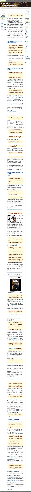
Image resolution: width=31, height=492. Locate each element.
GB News (9, 175)
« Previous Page (8, 489)
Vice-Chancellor (11, 477)
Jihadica (25, 49)
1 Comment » (13, 270)
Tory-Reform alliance (19, 148)
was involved (18, 473)
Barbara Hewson (26, 41)
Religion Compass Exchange (27, 59)
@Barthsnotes (3, 16)
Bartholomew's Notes (6, 3)
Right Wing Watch (26, 36)
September (15, 115)
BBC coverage (13, 338)
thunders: (10, 236)
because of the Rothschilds (16, 99)
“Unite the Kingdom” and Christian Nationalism (13, 419)
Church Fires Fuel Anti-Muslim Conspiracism (3, 23)
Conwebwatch (26, 34)
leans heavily (15, 314)
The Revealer (26, 51)
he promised (12, 486)
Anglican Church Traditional (14, 480)
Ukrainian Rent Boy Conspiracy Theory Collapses (3, 28)
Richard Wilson (26, 32)
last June (14, 304)
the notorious (18, 80)
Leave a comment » (14, 111)
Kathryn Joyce (26, 46)
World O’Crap (26, 37)
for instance (17, 225)
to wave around (17, 104)
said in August (17, 409)
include (18, 18)
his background (21, 299)
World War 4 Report (26, 38)
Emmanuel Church (13, 478)
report (10, 354)
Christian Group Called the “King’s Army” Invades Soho (14, 272)
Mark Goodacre (26, 56)
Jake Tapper (18, 33)
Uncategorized (11, 111)
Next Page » (12, 489)
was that (11, 100)
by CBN (14, 292)
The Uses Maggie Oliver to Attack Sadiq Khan (14, 209)
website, (13, 301)
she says (19, 388)
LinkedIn (12, 471)
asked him (14, 402)
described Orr (14, 95)
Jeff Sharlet (26, 47)
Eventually (16, 232)
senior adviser (20, 79)
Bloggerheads (26, 29)
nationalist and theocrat (11, 80)
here (9, 125)
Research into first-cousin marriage (12, 348)
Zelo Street (26, 31)
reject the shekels (19, 97)
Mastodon (26, 62)
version (15, 355)
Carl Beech (18, 25)
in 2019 (14, 22)
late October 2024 (21, 185)
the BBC (10, 60)
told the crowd (15, 456)
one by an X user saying (14, 141)
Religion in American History (27, 57)
